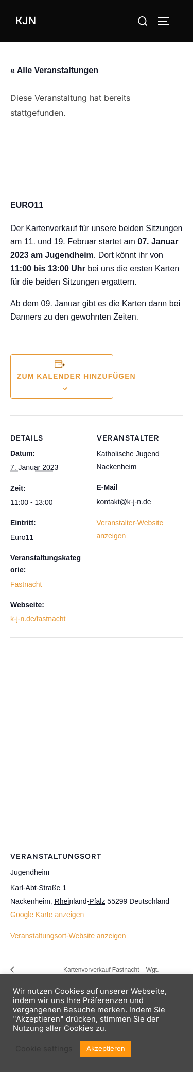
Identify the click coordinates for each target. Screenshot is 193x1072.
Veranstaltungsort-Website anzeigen (68, 936)
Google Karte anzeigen (47, 914)
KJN (25, 20)
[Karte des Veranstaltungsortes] (96, 739)
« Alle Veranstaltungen (54, 70)
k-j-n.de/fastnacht (37, 618)
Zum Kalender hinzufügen (76, 376)
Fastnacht (26, 584)
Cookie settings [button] (44, 1048)
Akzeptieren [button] (105, 1048)
